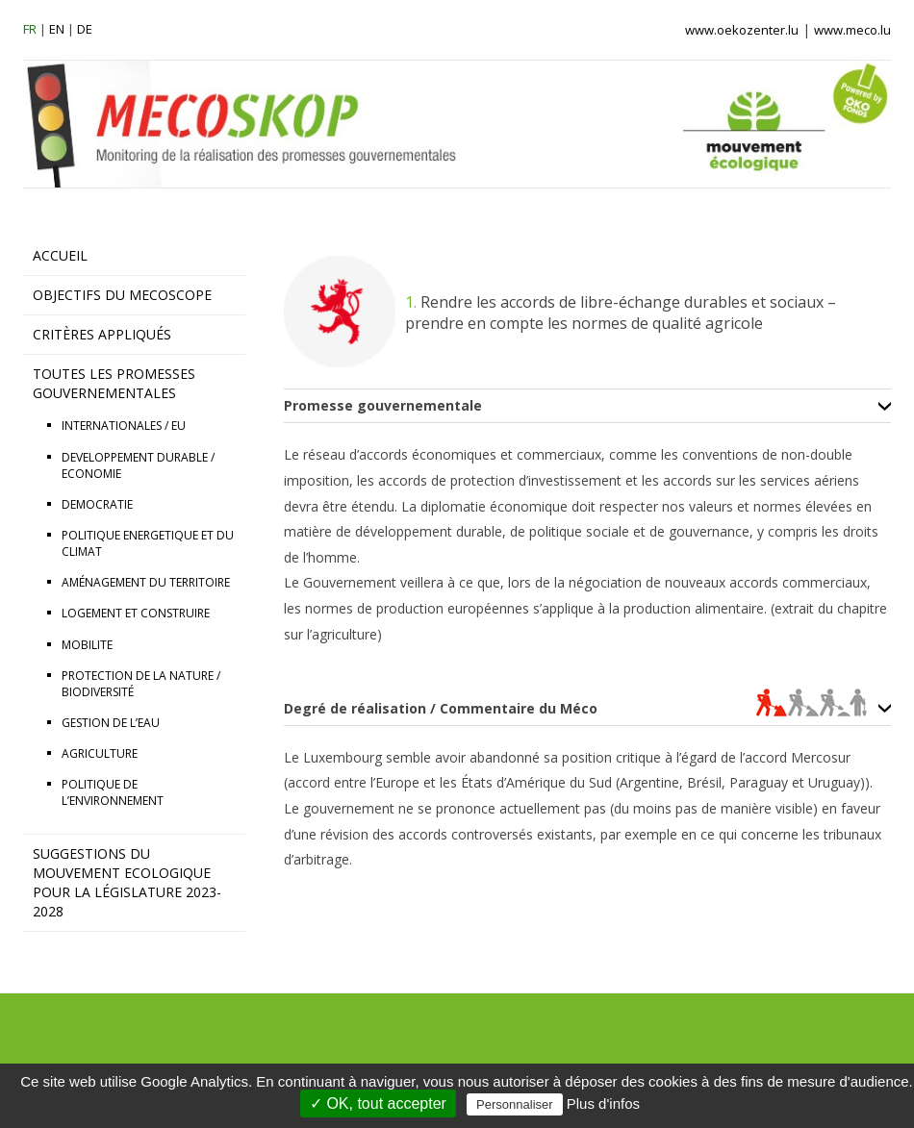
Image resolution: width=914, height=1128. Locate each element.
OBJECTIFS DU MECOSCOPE (122, 295)
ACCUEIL (60, 255)
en (56, 29)
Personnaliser (514, 1104)
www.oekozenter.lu (742, 29)
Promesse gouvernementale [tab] (383, 406)
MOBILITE (87, 645)
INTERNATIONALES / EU (124, 425)
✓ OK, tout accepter (378, 1103)
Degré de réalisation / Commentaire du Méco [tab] (575, 708)
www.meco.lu (852, 29)
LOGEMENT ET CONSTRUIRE (136, 613)
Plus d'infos (603, 1103)
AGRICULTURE (100, 753)
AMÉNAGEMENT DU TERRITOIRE (146, 582)
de (84, 29)
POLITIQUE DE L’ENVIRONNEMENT (113, 792)
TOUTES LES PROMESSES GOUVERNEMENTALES (114, 383)
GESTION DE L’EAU (111, 722)
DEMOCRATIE (97, 504)
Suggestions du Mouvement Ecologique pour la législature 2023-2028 (127, 882)
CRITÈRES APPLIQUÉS (102, 334)
